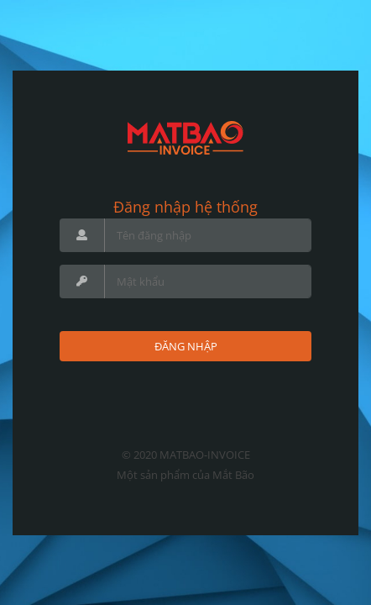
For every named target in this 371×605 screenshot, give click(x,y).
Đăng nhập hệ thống (185, 207)
